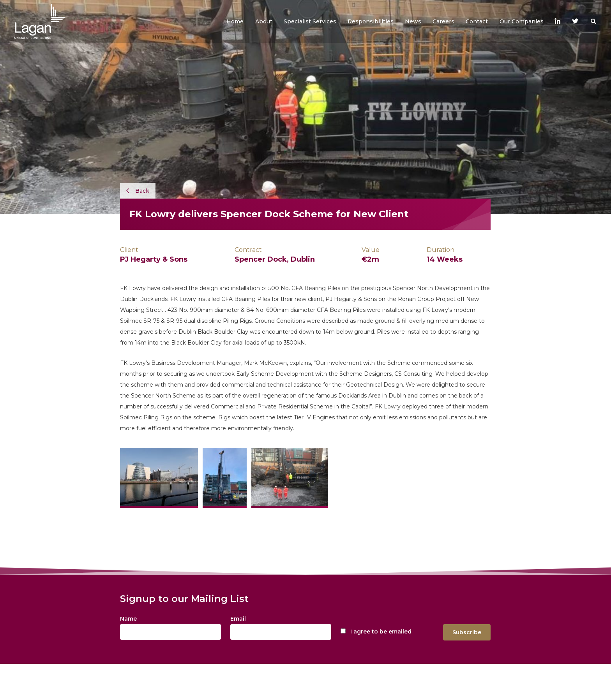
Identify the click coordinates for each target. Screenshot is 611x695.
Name (128, 618)
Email (238, 618)
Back (137, 190)
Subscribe (466, 632)
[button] (263, 21)
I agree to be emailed (380, 631)
